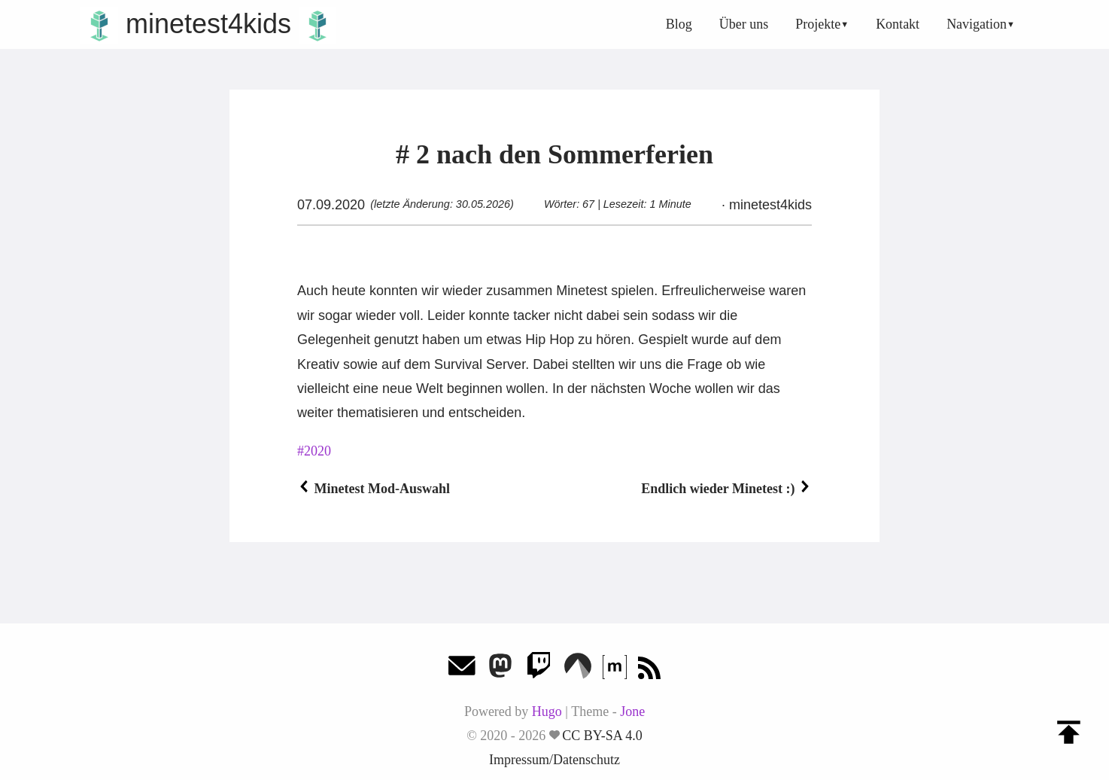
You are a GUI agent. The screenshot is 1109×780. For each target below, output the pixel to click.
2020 (317, 451)
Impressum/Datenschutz (554, 759)
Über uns (744, 24)
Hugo (547, 711)
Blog (679, 24)
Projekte (817, 24)
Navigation (976, 24)
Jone (632, 711)
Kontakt (897, 24)
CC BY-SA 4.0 (602, 735)
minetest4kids (208, 23)
